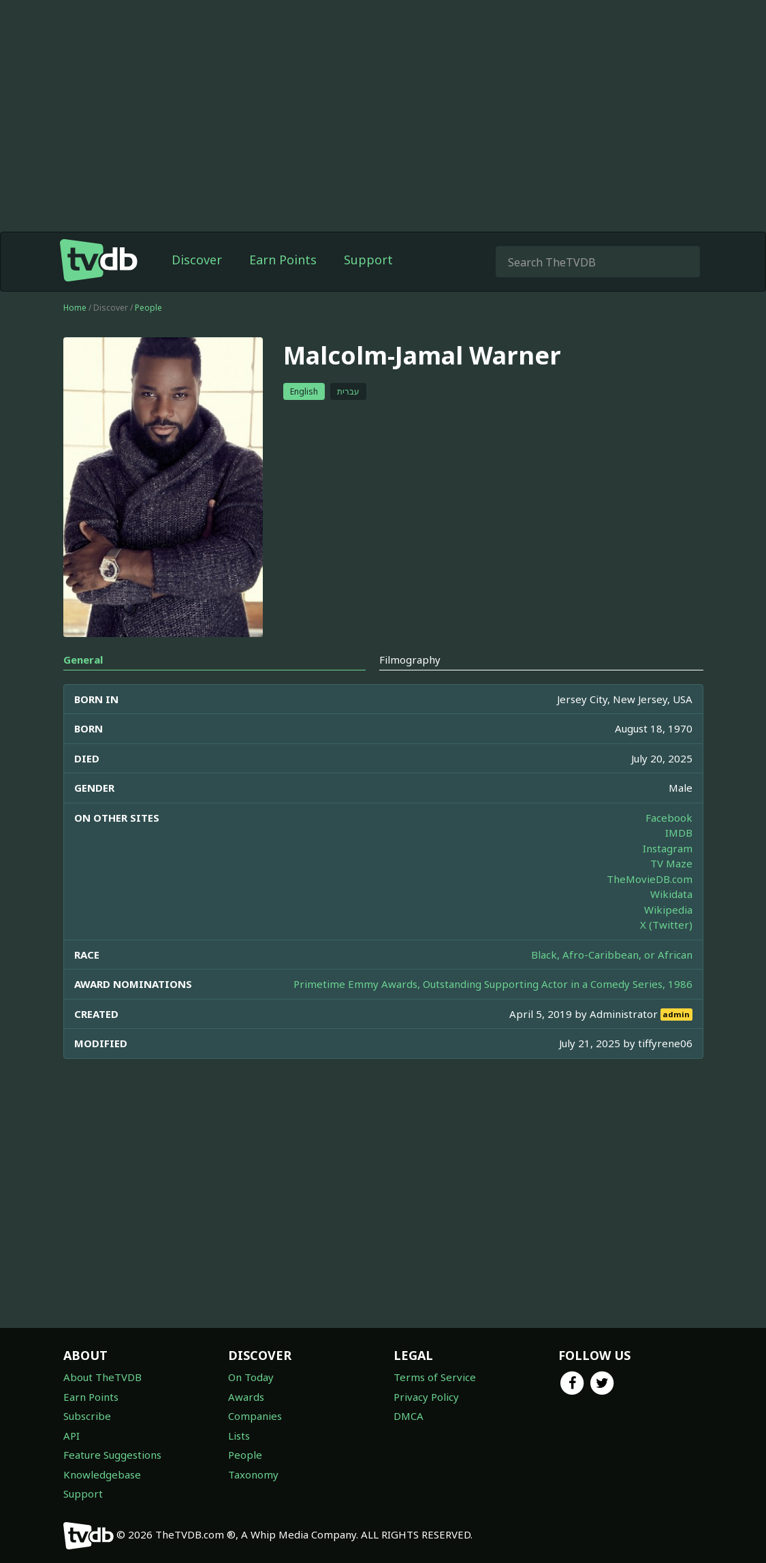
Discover (197, 259)
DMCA (409, 1416)
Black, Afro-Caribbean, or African (611, 954)
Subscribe (87, 1416)
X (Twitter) (666, 924)
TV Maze (671, 863)
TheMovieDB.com (649, 879)
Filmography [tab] (410, 659)
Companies (255, 1416)
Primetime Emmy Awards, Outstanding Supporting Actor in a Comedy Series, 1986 (492, 984)
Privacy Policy (426, 1397)
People (148, 307)
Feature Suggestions (112, 1454)
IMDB (678, 832)
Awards (246, 1397)
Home (74, 307)
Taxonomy (253, 1474)
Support (368, 259)
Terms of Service (435, 1377)
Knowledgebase (102, 1474)
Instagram (667, 848)
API (71, 1435)
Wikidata (671, 894)
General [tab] (83, 659)
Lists (239, 1435)
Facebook (668, 817)
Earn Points (283, 259)
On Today (251, 1377)
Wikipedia (668, 909)
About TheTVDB (102, 1377)
